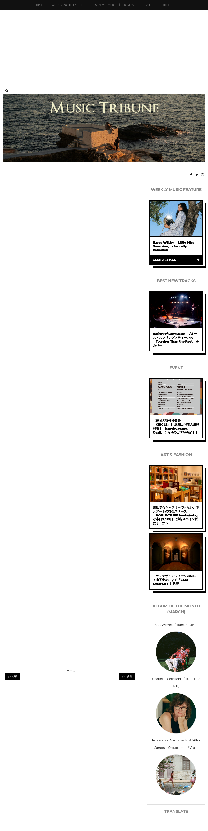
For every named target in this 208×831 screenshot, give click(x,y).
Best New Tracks (103, 5)
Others (168, 5)
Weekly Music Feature (67, 5)
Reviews (129, 5)
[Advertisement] (104, 44)
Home (39, 5)
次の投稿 (12, 676)
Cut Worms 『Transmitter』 (176, 625)
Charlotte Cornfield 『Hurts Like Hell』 (176, 682)
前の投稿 (127, 676)
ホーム (71, 671)
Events (149, 5)
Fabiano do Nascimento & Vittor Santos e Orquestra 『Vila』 (176, 744)
